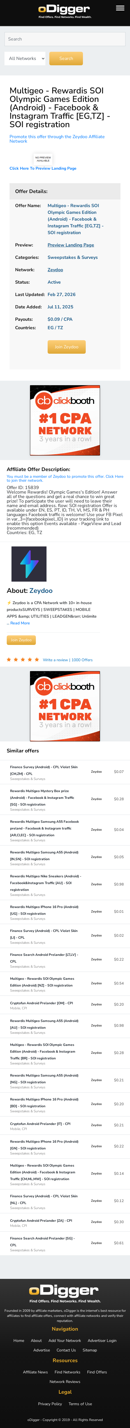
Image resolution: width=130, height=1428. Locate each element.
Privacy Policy (50, 1404)
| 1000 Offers (81, 660)
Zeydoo (96, 772)
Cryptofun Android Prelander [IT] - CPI (40, 1126)
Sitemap (90, 1350)
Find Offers (97, 1372)
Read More (20, 623)
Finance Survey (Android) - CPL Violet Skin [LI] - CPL (46, 936)
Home (18, 1341)
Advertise (41, 1350)
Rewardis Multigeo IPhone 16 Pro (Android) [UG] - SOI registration (46, 912)
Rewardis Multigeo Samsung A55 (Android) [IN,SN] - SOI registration (46, 858)
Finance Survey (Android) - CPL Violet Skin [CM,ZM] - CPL (46, 773)
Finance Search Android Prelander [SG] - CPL (46, 1244)
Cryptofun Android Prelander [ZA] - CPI (41, 1222)
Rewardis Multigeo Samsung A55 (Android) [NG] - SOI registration (46, 1081)
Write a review (56, 660)
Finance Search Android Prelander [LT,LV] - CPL (46, 960)
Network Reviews (65, 1382)
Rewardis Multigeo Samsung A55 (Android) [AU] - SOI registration (46, 1026)
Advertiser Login (102, 1341)
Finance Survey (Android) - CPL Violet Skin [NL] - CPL (46, 1202)
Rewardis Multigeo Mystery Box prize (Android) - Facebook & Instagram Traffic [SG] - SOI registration (46, 800)
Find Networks (67, 1372)
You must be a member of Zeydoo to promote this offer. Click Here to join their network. (65, 478)
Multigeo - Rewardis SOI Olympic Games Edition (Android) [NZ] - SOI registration (46, 984)
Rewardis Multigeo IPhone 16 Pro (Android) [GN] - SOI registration (46, 1147)
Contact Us (66, 1350)
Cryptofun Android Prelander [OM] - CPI (41, 1005)
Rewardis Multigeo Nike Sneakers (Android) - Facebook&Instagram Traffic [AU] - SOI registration (46, 885)
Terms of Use (80, 1404)
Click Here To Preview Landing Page (43, 168)
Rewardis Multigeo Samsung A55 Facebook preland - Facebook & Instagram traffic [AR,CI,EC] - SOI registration (46, 830)
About (36, 1341)
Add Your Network (64, 1341)
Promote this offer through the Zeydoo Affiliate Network (57, 139)
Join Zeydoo (66, 347)
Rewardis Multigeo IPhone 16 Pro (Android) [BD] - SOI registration (46, 1105)
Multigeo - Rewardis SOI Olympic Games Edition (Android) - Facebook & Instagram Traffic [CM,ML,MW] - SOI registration (46, 1174)
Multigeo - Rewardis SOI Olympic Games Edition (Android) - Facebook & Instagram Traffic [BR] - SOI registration (46, 1054)
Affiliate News (35, 1372)
